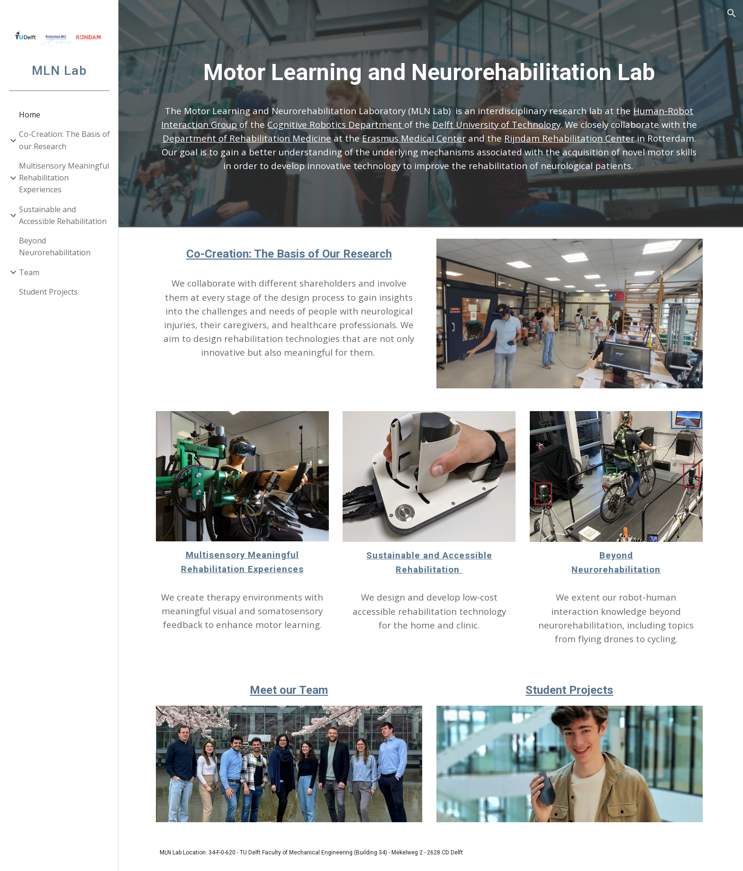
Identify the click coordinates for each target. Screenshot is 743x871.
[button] (731, 13)
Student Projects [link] (48, 292)
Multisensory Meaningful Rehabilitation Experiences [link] (64, 178)
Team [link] (29, 272)
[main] (430, 72)
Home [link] (29, 114)
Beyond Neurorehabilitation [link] (55, 246)
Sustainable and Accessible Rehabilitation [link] (63, 215)
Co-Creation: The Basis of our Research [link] (64, 140)
